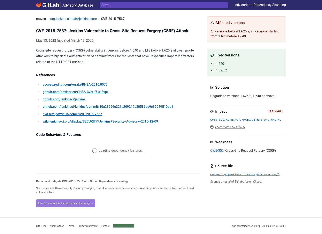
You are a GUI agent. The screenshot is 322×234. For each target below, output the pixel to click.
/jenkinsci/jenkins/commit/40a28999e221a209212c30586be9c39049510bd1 (108, 107)
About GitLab (57, 225)
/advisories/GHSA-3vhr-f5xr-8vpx (75, 92)
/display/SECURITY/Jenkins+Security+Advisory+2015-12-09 (100, 121)
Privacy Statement (88, 225)
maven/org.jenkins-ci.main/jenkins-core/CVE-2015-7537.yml (258, 174)
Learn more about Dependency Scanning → (65, 203)
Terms (70, 225)
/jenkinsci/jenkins (64, 99)
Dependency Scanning (269, 5)
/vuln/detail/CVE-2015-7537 (72, 114)
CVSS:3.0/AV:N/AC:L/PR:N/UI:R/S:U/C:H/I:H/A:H (248, 119)
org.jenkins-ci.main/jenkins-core (73, 19)
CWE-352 (217, 151)
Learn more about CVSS (230, 127)
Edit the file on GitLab (248, 181)
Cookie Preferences (123, 225)
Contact (105, 225)
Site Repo (41, 225)
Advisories (242, 5)
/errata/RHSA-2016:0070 (75, 84)
